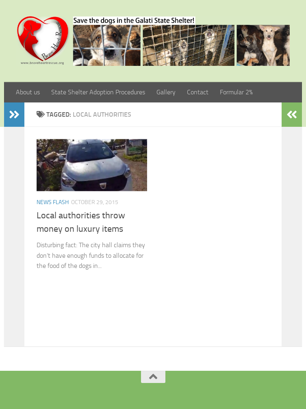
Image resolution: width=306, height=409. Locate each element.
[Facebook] (143, 390)
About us (28, 92)
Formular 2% (236, 92)
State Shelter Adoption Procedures (98, 92)
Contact (197, 92)
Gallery (166, 92)
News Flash (53, 202)
